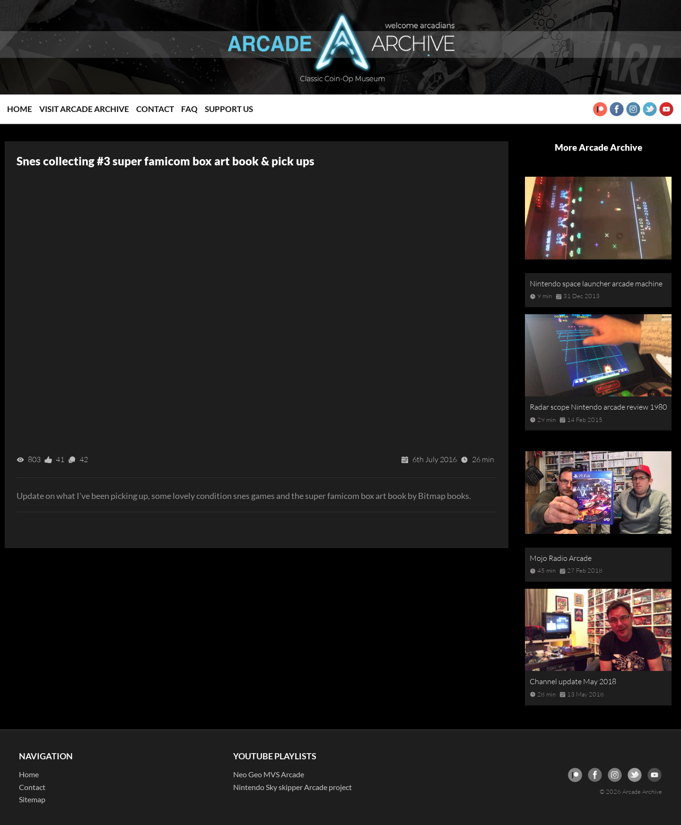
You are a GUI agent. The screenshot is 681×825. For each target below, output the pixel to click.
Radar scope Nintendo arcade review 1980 (598, 407)
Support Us (229, 109)
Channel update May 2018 (573, 681)
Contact (155, 109)
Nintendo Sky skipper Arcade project (292, 786)
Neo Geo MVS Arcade (268, 774)
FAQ (189, 109)
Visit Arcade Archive (84, 109)
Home (19, 109)
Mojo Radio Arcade (561, 558)
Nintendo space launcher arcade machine (596, 283)
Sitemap (32, 799)
